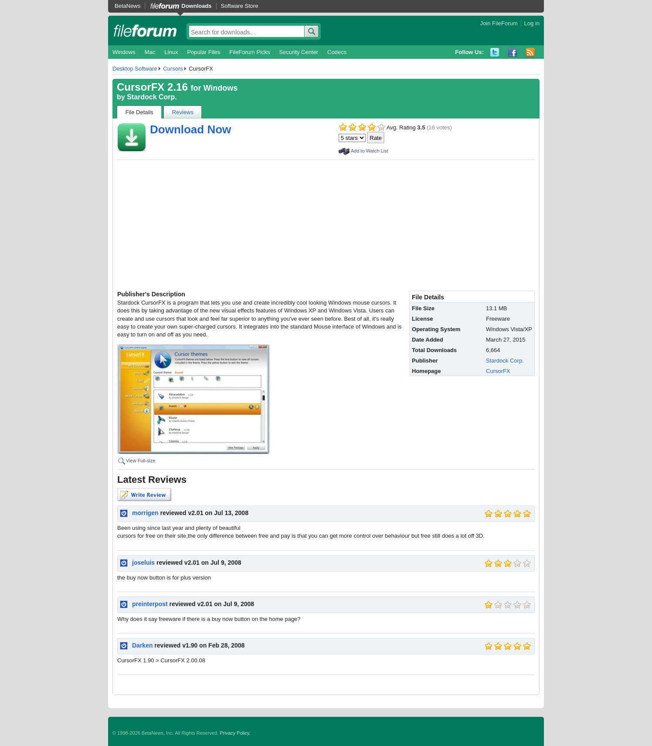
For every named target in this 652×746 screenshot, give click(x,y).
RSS (530, 52)
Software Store (239, 6)
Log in (532, 23)
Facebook (512, 52)
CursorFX (498, 371)
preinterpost (150, 603)
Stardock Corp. (152, 97)
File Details (139, 112)
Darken (142, 645)
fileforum (145, 30)
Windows (124, 52)
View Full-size (141, 460)
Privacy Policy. (235, 733)
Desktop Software (134, 68)
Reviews (183, 112)
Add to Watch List (369, 150)
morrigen (145, 512)
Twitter (494, 52)
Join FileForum (499, 23)
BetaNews (127, 6)
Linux (171, 52)
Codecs (336, 52)
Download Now (190, 129)
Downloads (196, 6)
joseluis (143, 562)
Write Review (144, 494)
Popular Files (203, 52)
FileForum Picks (249, 52)
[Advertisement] (326, 225)
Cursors (173, 68)
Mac (150, 52)
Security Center (298, 52)
